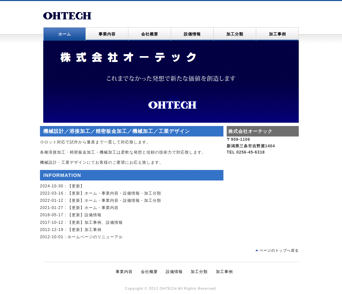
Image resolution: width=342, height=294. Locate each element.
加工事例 (277, 34)
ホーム (64, 34)
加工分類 (234, 34)
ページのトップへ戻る (279, 250)
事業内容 (107, 34)
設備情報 (192, 34)
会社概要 (149, 34)
